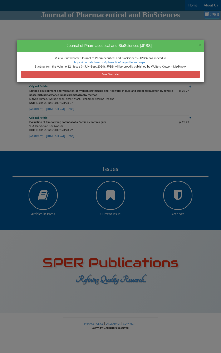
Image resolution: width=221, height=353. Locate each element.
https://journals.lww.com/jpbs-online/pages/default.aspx (110, 62)
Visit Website (110, 74)
